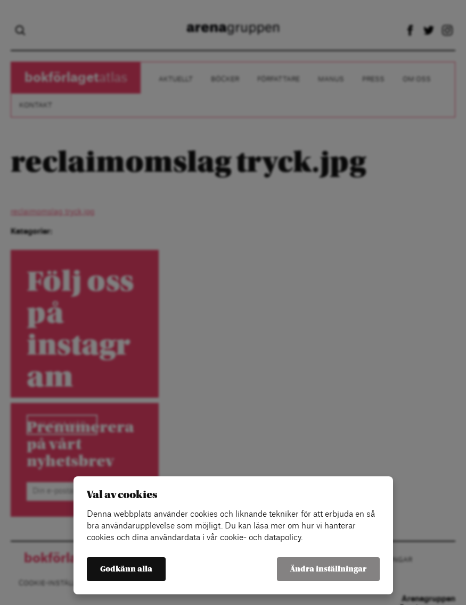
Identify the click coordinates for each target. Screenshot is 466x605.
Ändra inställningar (328, 569)
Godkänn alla (126, 569)
